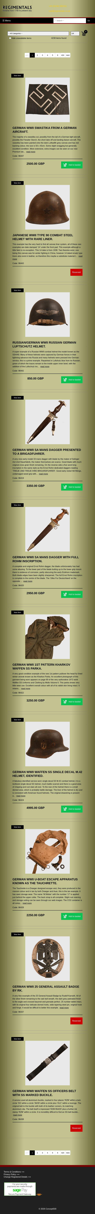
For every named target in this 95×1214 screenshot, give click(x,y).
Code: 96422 (18, 693)
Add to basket (72, 165)
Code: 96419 (18, 478)
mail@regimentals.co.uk (59, 11)
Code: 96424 (18, 800)
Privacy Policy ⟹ (11, 1174)
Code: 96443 (18, 263)
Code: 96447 (18, 156)
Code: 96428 (18, 907)
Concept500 (51, 1209)
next (67, 55)
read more (30, 152)
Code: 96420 (18, 585)
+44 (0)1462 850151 (58, 6)
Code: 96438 (18, 1119)
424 (62, 55)
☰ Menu (6, 20)
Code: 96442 (18, 371)
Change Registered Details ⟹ (17, 1177)
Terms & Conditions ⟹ (14, 1172)
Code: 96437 (18, 1012)
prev (27, 55)
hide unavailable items (20, 38)
